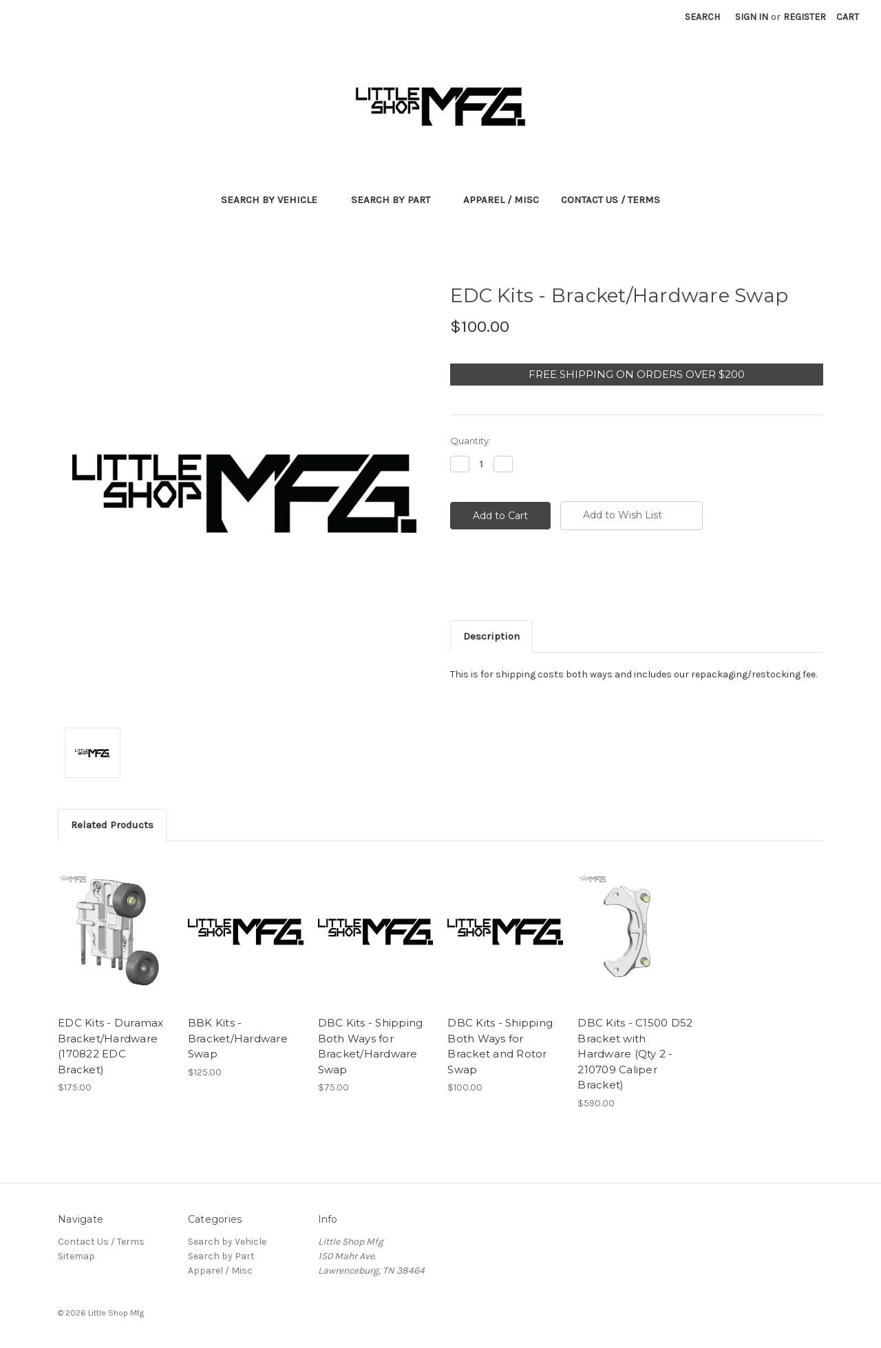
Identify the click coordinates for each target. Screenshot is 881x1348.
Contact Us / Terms (610, 199)
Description (491, 636)
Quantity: (470, 440)
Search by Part (396, 199)
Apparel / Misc (501, 199)
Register (804, 17)
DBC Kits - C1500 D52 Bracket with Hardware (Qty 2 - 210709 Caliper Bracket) (634, 1053)
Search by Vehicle (275, 199)
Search (702, 17)
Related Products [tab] (112, 825)
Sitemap (76, 1256)
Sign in (751, 17)
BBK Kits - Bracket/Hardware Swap (238, 1038)
